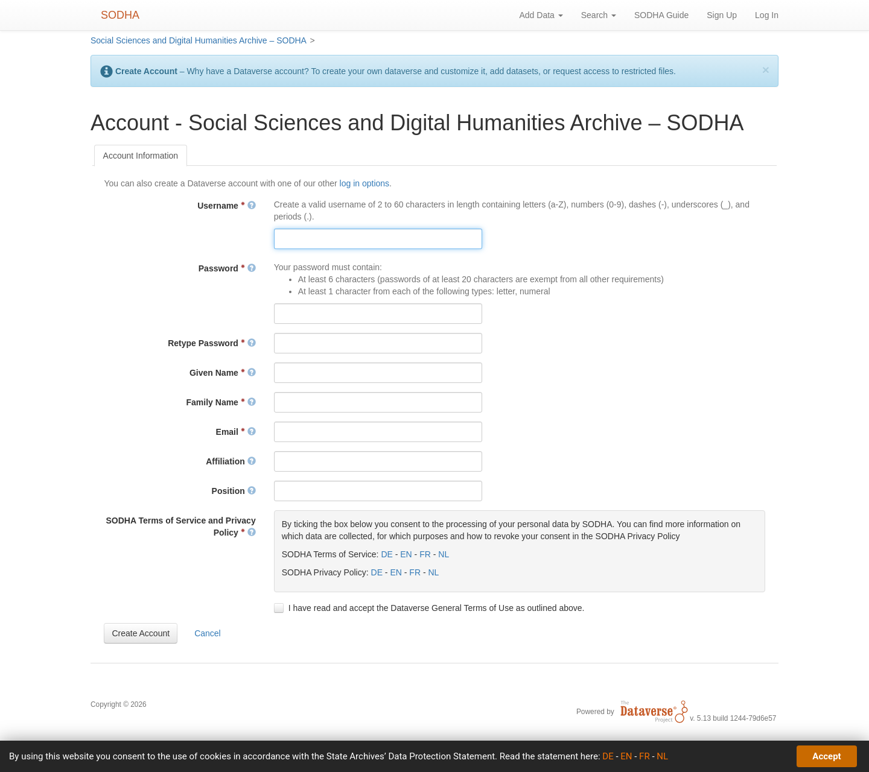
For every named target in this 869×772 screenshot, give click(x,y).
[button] (140, 633)
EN (406, 554)
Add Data (540, 15)
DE (386, 554)
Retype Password (212, 343)
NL (443, 554)
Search (598, 15)
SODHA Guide (661, 15)
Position (234, 491)
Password (227, 268)
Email (236, 432)
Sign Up (722, 15)
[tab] (141, 155)
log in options (365, 183)
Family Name (221, 402)
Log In (766, 15)
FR (425, 554)
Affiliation (230, 461)
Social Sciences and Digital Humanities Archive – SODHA (199, 40)
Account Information (141, 155)
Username (226, 205)
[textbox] (378, 239)
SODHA (120, 15)
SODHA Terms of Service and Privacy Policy (180, 526)
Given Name (222, 373)
